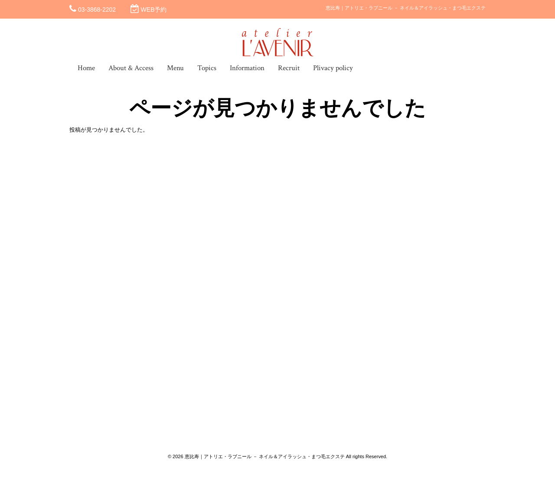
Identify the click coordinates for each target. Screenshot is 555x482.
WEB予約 (154, 9)
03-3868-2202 (97, 9)
